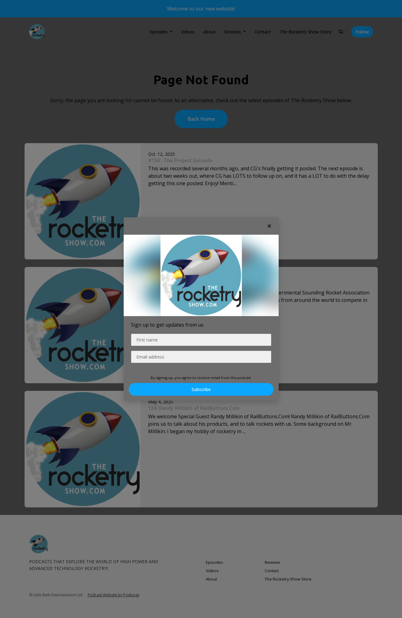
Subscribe (201, 389)
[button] (269, 226)
